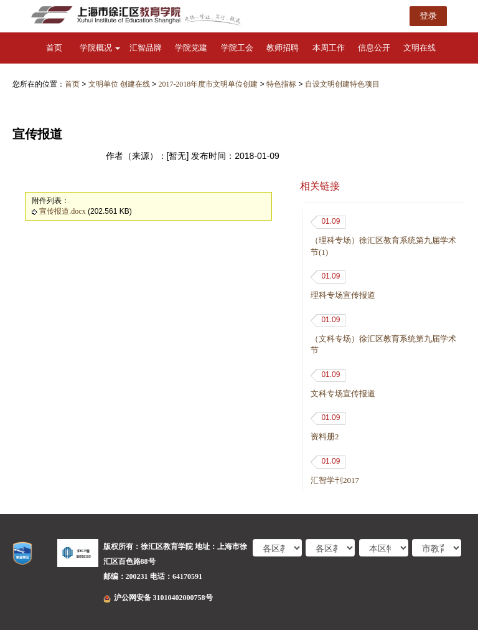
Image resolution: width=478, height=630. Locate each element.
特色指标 (281, 84)
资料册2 (325, 436)
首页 (54, 47)
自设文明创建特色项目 (342, 84)
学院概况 (100, 47)
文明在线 (419, 47)
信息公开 (374, 47)
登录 (428, 16)
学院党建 (191, 47)
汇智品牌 (145, 47)
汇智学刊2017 (335, 480)
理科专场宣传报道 (343, 295)
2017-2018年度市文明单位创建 (208, 84)
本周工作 (328, 47)
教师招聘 (282, 47)
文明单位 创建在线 (119, 84)
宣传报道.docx (62, 211)
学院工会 (237, 47)
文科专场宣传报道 (343, 393)
